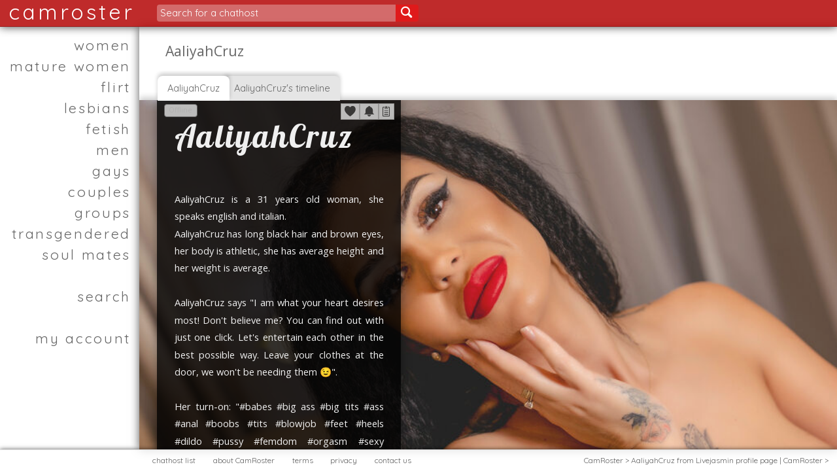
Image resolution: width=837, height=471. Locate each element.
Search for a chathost (209, 13)
